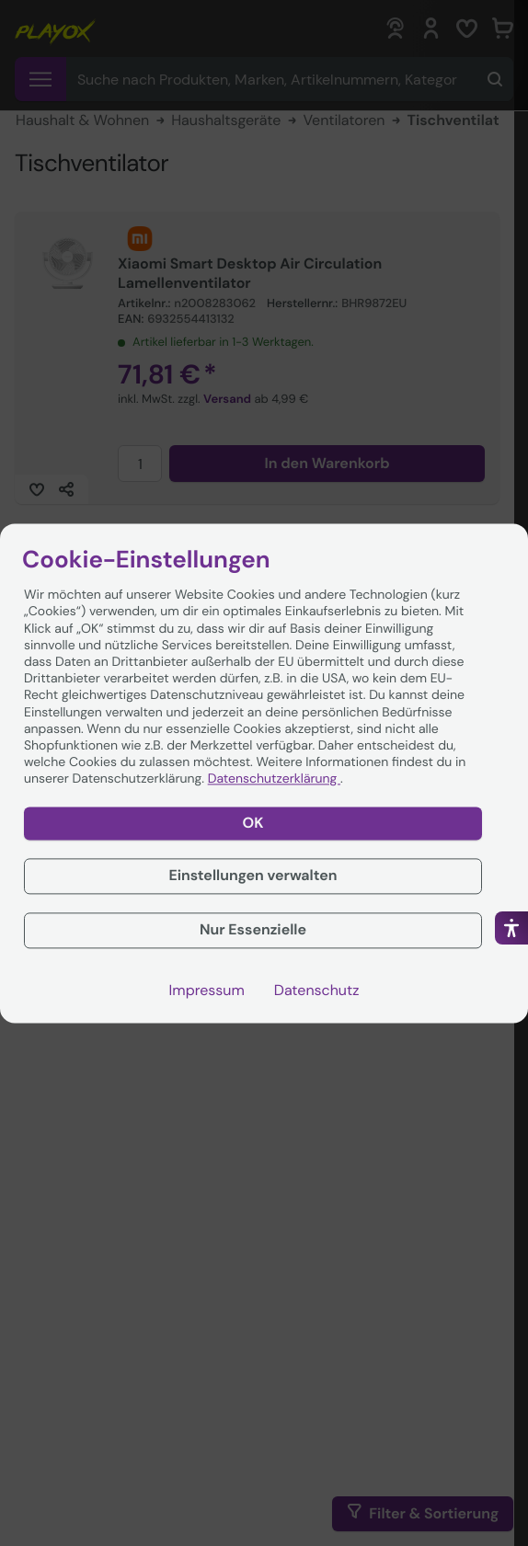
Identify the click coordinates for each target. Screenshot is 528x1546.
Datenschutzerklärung (274, 780)
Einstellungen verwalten (252, 876)
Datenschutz (317, 990)
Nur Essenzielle (253, 930)
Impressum (207, 990)
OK (253, 822)
